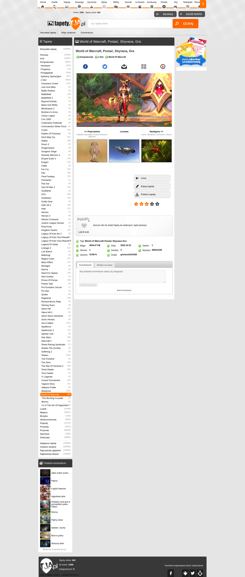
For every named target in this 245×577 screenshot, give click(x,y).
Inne (55, 58)
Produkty (55, 426)
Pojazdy (55, 423)
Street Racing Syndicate (56, 344)
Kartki (55, 2)
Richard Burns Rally (56, 301)
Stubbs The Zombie (56, 348)
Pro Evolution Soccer (56, 287)
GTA (56, 194)
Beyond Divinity (56, 101)
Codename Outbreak (56, 123)
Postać (108, 241)
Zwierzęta (55, 437)
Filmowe (55, 55)
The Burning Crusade (56, 398)
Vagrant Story (56, 384)
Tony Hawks (56, 373)
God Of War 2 (56, 187)
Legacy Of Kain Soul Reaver (56, 237)
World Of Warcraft (56, 394)
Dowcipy (79, 2)
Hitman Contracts (56, 219)
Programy (56, 69)
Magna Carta (56, 258)
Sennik (128, 2)
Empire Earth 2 (56, 158)
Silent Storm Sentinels (56, 316)
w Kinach (139, 2)
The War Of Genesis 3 (56, 366)
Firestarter (56, 180)
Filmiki (164, 2)
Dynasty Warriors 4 (56, 155)
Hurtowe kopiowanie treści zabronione (184, 565)
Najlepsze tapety (55, 443)
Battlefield (56, 94)
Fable (56, 165)
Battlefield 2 (56, 98)
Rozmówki (199, 2)
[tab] (85, 265)
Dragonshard (56, 148)
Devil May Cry (56, 137)
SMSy (116, 2)
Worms (56, 401)
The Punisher (56, 359)
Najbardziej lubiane (55, 454)
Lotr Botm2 (56, 251)
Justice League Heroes (56, 223)
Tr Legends (56, 376)
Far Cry (56, 169)
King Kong (56, 226)
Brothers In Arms (56, 112)
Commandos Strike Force (56, 126)
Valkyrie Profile (56, 387)
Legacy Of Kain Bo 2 (56, 233)
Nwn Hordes (56, 276)
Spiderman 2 (56, 330)
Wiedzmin (56, 391)
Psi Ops (56, 291)
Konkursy (152, 2)
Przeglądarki (56, 73)
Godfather (56, 190)
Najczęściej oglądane (55, 450)
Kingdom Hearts (56, 230)
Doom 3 (56, 144)
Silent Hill (56, 308)
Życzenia (91, 2)
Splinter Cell (56, 334)
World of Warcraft (94, 241)
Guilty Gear (56, 201)
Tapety (66, 2)
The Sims (56, 362)
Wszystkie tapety (55, 49)
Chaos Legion (56, 115)
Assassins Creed (56, 83)
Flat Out (56, 183)
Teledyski (187, 2)
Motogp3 (56, 266)
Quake (56, 294)
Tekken (56, 355)
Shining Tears (56, 305)
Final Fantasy (56, 176)
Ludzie (55, 409)
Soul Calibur (56, 323)
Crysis (56, 130)
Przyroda (55, 430)
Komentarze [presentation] (85, 265)
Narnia (56, 269)
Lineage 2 (56, 248)
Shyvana (117, 241)
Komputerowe (55, 62)
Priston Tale (56, 283)
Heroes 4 (56, 216)
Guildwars (56, 198)
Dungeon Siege (56, 151)
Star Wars (56, 337)
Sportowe (55, 434)
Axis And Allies (56, 87)
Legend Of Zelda (56, 244)
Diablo (56, 140)
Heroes (56, 212)
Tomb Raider (56, 369)
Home (43, 2)
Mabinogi (56, 255)
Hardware (56, 65)
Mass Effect (56, 262)
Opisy (104, 2)
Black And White (56, 105)
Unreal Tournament (56, 380)
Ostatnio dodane (55, 447)
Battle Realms (56, 90)
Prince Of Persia (56, 280)
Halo (56, 208)
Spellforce (56, 326)
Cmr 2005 (56, 119)
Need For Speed (56, 273)
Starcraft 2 (56, 341)
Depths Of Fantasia (56, 133)
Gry (176, 2)
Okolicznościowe (55, 419)
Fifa (56, 173)
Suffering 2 (56, 351)
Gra (124, 241)
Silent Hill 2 (56, 312)
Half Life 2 (56, 205)
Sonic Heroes (56, 319)
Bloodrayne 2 (56, 108)
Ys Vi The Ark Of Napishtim (56, 405)
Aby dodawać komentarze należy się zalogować (122, 276)
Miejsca (55, 412)
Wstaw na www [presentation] (104, 265)
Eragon (56, 162)
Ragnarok (56, 298)
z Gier (56, 80)
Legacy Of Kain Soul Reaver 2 (56, 241)
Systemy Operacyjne (56, 76)
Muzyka (55, 416)
